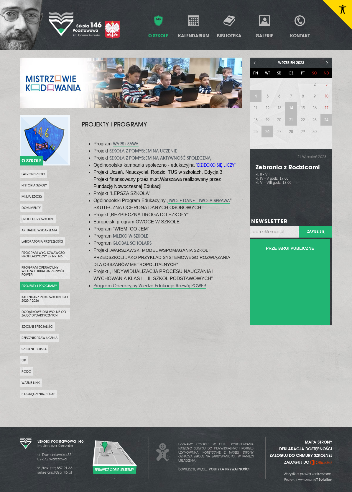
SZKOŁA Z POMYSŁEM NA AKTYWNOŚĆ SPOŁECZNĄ (160, 158)
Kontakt (300, 26)
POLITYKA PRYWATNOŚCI (229, 469)
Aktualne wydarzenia (39, 230)
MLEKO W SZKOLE (130, 236)
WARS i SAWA (126, 144)
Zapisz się (315, 231)
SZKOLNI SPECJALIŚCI (37, 326)
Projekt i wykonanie (308, 479)
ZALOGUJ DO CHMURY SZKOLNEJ (301, 455)
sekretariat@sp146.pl (54, 472)
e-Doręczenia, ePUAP (38, 394)
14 (291, 108)
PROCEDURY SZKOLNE (38, 219)
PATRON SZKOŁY (33, 174)
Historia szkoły (34, 185)
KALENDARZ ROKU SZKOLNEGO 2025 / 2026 (45, 299)
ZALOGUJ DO (308, 462)
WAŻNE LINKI (31, 383)
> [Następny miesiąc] (327, 63)
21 (291, 119)
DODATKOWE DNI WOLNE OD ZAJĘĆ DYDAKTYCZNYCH (44, 313)
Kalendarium (193, 26)
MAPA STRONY (318, 442)
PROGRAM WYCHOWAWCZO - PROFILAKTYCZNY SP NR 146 (44, 254)
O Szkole (158, 26)
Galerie (264, 26)
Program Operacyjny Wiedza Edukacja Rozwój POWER (43, 271)
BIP (24, 360)
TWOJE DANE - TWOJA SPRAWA (199, 200)
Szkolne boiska (34, 349)
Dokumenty (31, 208)
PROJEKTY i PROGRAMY (39, 286)
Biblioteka (229, 26)
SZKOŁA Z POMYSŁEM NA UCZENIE (143, 151)
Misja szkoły (32, 196)
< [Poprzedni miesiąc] (255, 63)
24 (326, 119)
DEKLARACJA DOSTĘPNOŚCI (305, 449)
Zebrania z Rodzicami (288, 167)
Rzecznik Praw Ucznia (39, 338)
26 (267, 131)
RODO (26, 371)
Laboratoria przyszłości (42, 241)
